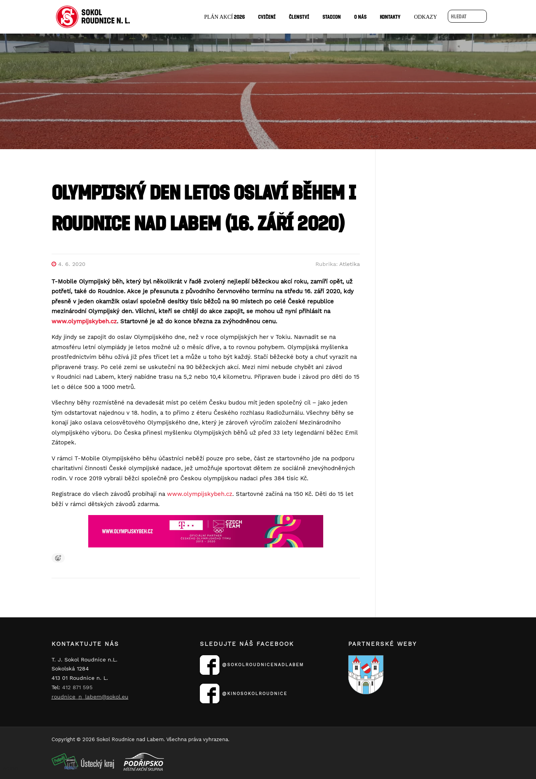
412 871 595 (77, 687)
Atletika (349, 264)
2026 (224, 16)
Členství (299, 16)
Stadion (331, 16)
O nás (360, 16)
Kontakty (390, 16)
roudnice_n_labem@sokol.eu (90, 696)
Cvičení (267, 16)
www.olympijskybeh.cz (199, 493)
